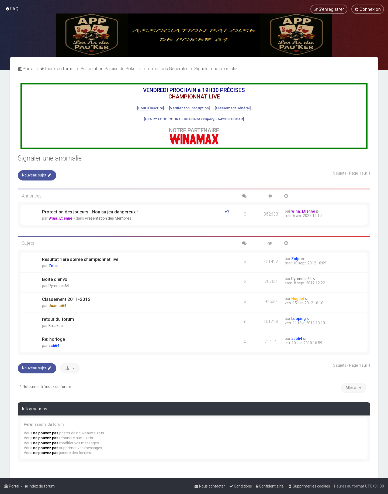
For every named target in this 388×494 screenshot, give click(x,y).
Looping (298, 318)
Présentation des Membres (108, 218)
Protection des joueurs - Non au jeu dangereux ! (90, 211)
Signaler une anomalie (50, 158)
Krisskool (56, 325)
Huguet (297, 299)
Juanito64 (57, 306)
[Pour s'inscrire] (150, 108)
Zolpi (53, 266)
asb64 (53, 345)
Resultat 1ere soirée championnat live (80, 259)
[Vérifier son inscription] (189, 108)
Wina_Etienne (60, 218)
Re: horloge (53, 339)
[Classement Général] (233, 108)
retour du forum (58, 319)
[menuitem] (12, 9)
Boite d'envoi (55, 279)
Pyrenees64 (58, 286)
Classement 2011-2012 (66, 299)
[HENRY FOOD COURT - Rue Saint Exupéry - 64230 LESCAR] (194, 119)
